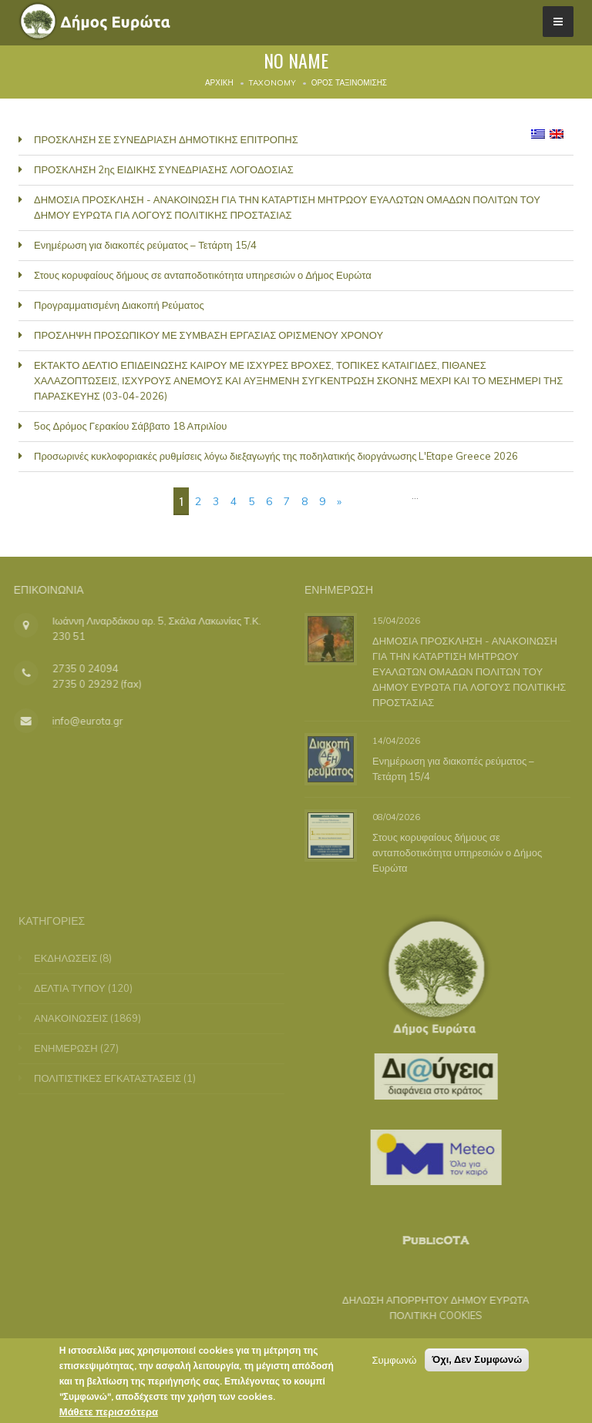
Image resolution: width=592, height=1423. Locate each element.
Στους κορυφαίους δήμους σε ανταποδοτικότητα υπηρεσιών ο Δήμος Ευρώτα (203, 275)
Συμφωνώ (394, 1360)
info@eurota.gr (78, 721)
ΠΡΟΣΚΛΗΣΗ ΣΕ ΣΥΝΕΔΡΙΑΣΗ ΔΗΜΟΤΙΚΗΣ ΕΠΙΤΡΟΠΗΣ (166, 139)
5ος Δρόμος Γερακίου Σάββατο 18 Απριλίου (130, 426)
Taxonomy (272, 83)
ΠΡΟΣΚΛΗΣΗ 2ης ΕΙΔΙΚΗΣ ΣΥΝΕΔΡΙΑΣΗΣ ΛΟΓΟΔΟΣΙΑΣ (164, 169)
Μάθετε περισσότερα (108, 1412)
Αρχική (219, 83)
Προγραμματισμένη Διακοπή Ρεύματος (119, 305)
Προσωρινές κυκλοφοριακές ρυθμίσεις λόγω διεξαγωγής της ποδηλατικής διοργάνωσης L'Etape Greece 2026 (276, 456)
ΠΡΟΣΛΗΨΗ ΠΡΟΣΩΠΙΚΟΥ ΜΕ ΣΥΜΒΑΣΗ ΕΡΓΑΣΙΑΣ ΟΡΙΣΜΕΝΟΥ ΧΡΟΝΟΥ (208, 335)
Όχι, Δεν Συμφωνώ (477, 1360)
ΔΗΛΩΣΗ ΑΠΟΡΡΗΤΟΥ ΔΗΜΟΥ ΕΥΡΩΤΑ (426, 1300)
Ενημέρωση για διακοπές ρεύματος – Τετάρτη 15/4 (145, 245)
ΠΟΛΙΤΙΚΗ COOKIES (426, 1315)
